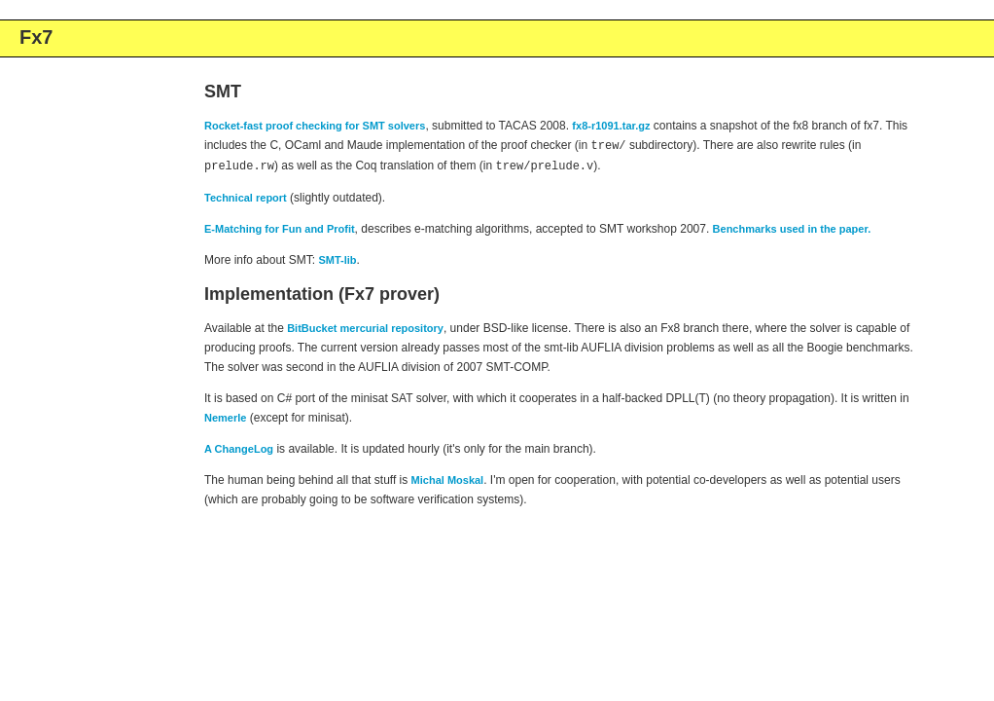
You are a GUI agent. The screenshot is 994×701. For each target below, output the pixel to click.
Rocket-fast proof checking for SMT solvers (314, 125)
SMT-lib (337, 258)
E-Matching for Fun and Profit (279, 227)
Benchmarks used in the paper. (792, 227)
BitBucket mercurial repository (365, 326)
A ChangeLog (238, 447)
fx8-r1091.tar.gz (611, 125)
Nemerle (225, 416)
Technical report (245, 196)
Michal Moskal (447, 478)
